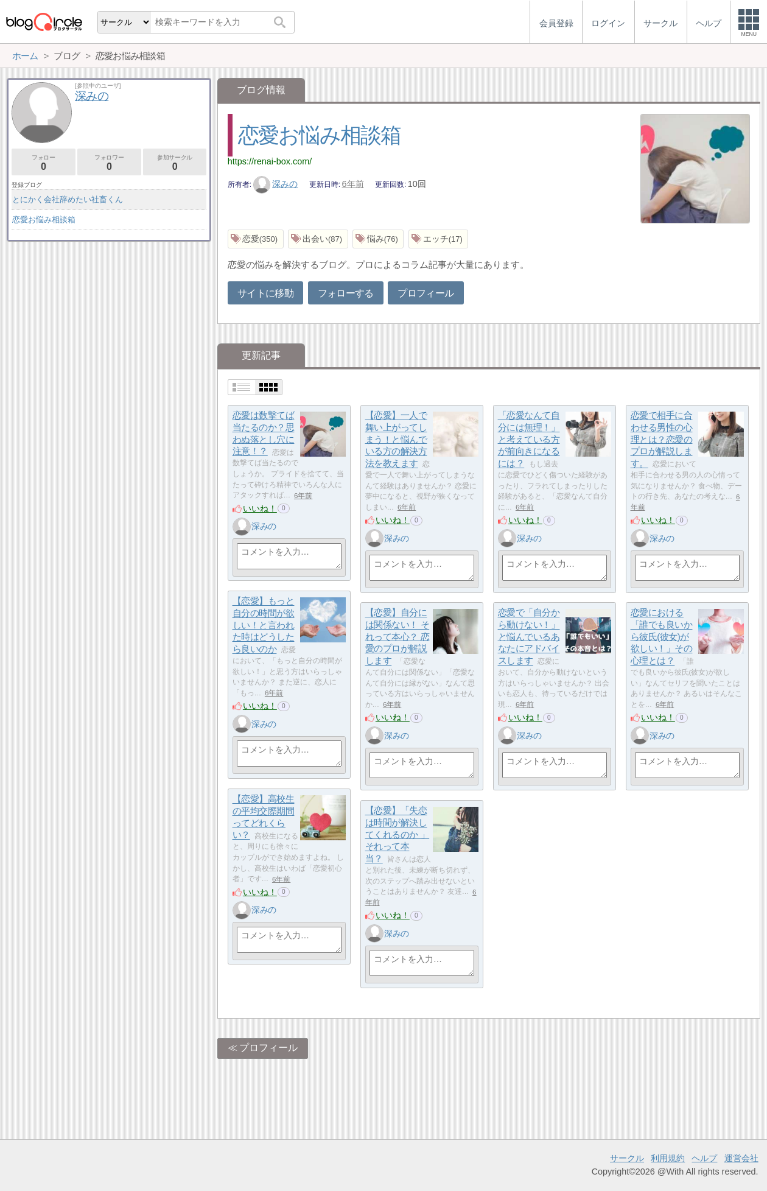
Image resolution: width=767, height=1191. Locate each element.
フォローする (346, 293)
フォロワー (109, 163)
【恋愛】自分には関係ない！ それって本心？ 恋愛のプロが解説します (397, 637)
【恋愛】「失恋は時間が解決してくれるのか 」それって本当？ (397, 835)
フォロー (43, 163)
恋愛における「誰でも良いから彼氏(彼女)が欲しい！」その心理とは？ (662, 637)
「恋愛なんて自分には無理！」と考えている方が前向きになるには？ (529, 439)
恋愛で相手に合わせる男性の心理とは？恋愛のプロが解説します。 (662, 439)
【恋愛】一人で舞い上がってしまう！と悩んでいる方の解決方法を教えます (396, 439)
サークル (627, 1158)
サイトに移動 (265, 293)
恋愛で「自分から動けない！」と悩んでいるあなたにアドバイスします (529, 637)
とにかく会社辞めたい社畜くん (67, 199)
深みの (275, 184)
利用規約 (668, 1158)
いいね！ (260, 508)
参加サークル (175, 163)
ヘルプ (704, 1158)
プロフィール (426, 293)
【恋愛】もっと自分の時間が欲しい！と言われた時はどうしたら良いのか (264, 625)
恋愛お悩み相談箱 (319, 135)
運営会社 (741, 1158)
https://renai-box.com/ (270, 161)
